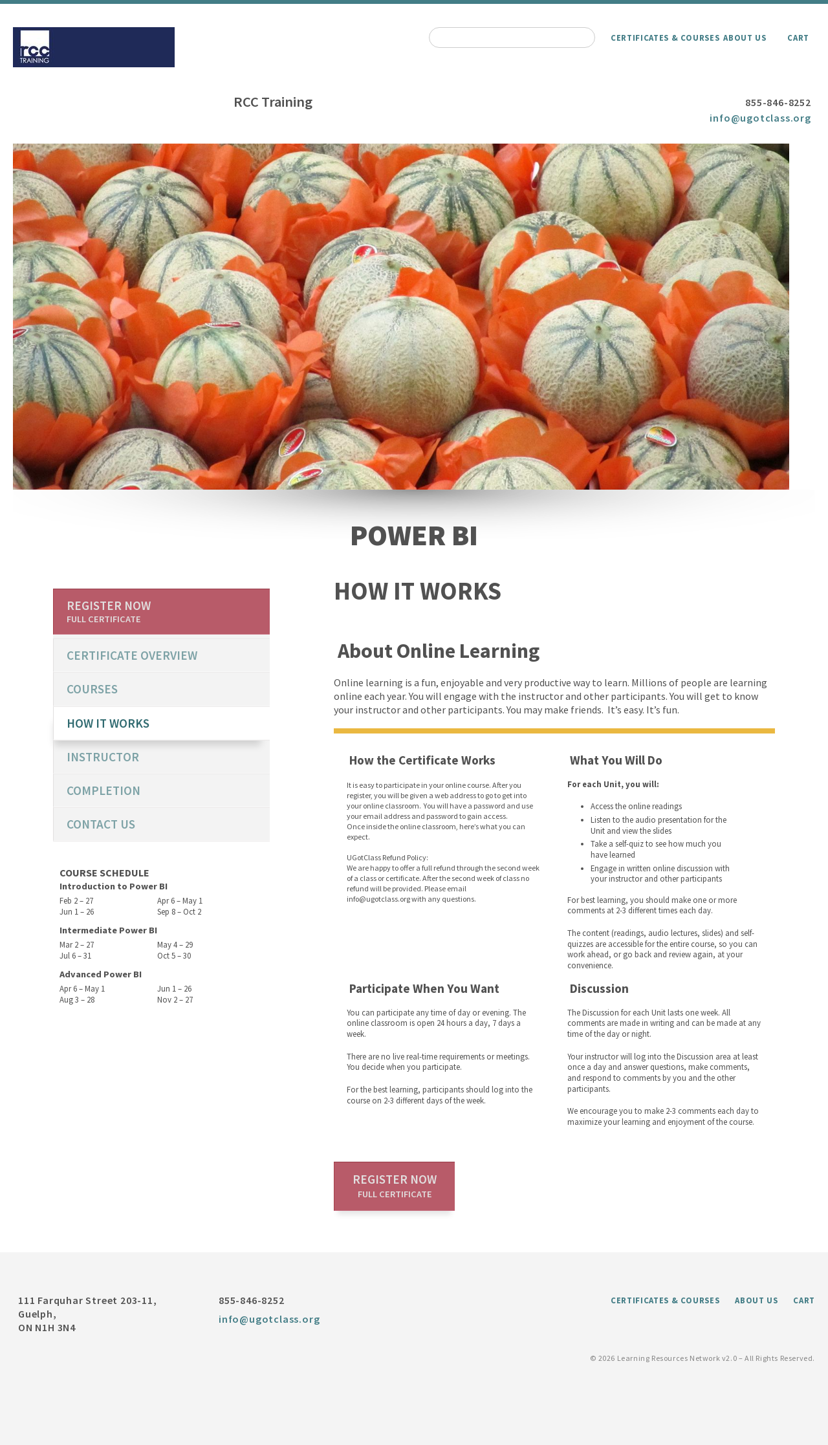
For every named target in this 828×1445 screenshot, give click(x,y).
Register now (395, 1185)
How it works (108, 723)
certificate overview (132, 655)
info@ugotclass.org (760, 117)
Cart (798, 37)
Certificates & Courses (665, 37)
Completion (103, 790)
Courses (92, 689)
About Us (744, 37)
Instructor (103, 757)
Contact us (101, 824)
